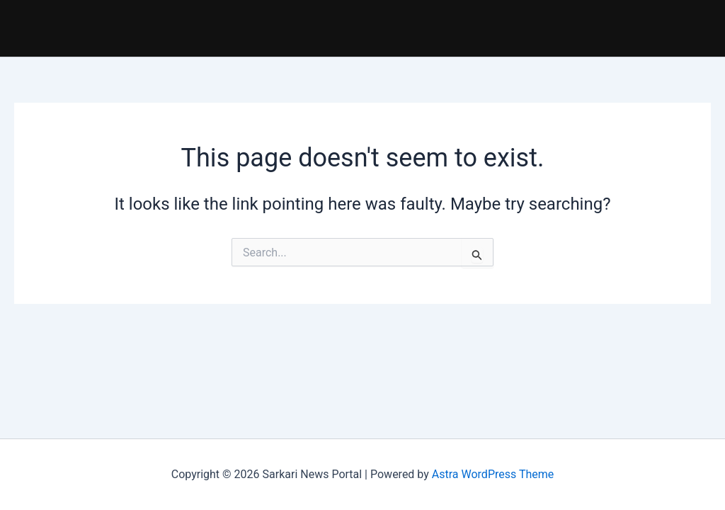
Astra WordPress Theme (493, 474)
